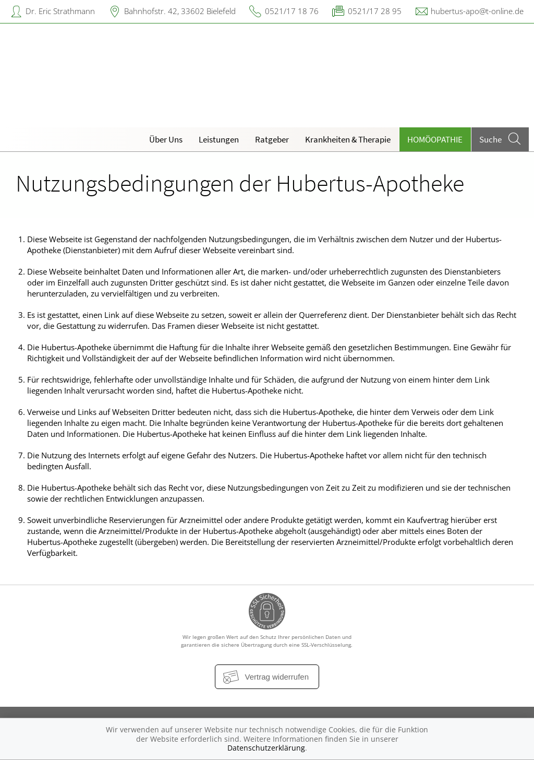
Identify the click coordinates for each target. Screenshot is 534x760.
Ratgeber (272, 139)
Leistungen (219, 139)
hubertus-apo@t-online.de (477, 11)
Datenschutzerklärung (266, 748)
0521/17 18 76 (292, 11)
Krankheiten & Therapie (348, 139)
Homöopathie (435, 139)
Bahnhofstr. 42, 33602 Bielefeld (180, 11)
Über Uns (166, 139)
